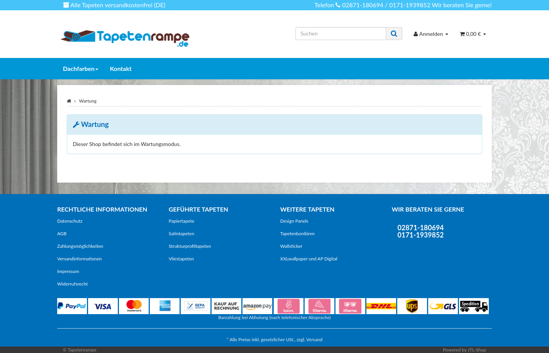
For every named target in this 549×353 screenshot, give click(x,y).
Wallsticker (291, 246)
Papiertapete (181, 221)
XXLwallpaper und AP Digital (308, 259)
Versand (314, 339)
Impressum (68, 271)
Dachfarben (80, 68)
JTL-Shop (476, 350)
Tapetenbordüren (297, 233)
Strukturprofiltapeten (190, 246)
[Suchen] (340, 33)
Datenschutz (69, 221)
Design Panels (294, 221)
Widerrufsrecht (72, 284)
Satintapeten (181, 233)
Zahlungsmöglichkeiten (80, 246)
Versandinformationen (79, 259)
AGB (61, 233)
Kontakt (121, 68)
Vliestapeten (181, 259)
